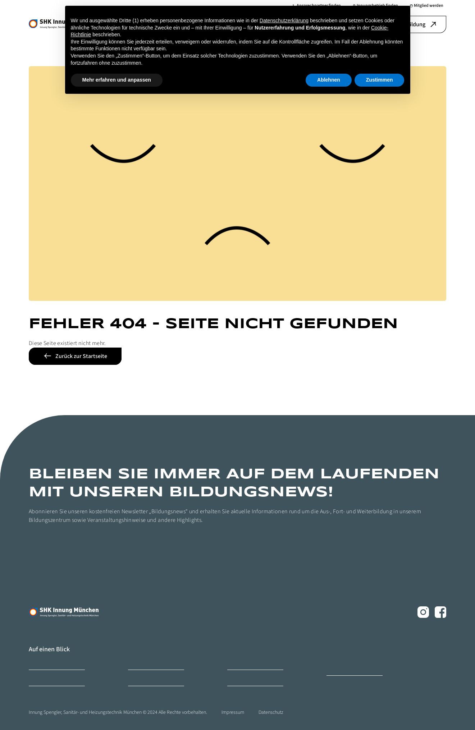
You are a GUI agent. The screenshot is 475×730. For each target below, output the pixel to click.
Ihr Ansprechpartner (146, 678)
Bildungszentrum (44, 661)
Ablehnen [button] (328, 80)
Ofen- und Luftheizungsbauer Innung (353, 664)
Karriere (135, 661)
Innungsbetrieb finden (248, 661)
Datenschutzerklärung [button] (284, 20)
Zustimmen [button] (379, 80)
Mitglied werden (43, 678)
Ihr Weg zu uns (240, 678)
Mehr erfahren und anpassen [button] (116, 80)
